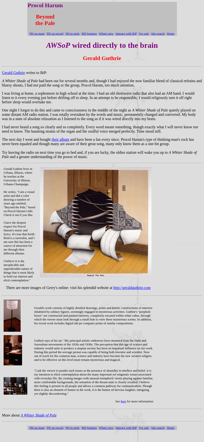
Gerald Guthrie (13, 73)
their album (60, 139)
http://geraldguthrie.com (132, 288)
